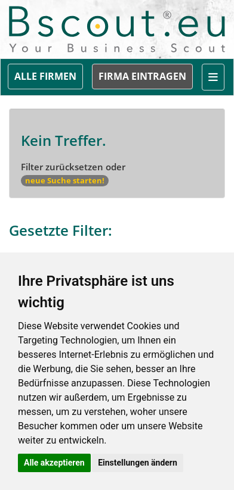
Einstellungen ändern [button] (137, 462)
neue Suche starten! (64, 180)
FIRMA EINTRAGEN (142, 76)
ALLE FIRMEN (45, 76)
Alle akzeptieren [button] (54, 462)
